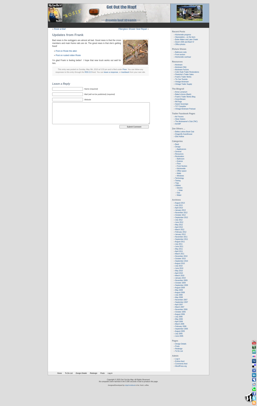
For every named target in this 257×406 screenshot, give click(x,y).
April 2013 (179, 208)
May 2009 (179, 290)
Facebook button (254, 394)
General (178, 152)
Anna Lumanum (181, 92)
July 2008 (179, 295)
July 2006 (179, 317)
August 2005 (180, 331)
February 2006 (180, 326)
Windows (180, 176)
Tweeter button (254, 398)
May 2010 (179, 271)
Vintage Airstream (182, 82)
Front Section (182, 166)
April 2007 (179, 305)
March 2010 (179, 275)
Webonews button (254, 370)
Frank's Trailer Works (183, 77)
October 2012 (180, 215)
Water (179, 195)
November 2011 (181, 237)
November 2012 (181, 213)
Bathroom (180, 159)
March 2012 (179, 229)
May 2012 (179, 225)
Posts (177, 346)
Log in (177, 359)
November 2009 (181, 280)
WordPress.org (181, 366)
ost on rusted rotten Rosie (69, 55)
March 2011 (179, 254)
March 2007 (179, 307)
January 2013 (180, 210)
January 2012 (180, 234)
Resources (179, 154)
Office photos (180, 44)
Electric (180, 188)
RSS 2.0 (88, 72)
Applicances (181, 149)
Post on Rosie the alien (66, 51)
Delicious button (254, 366)
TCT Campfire (180, 106)
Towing (177, 181)
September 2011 (181, 239)
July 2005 (179, 334)
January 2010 (180, 278)
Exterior (180, 161)
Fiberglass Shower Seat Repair (132, 29)
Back (177, 144)
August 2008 (180, 292)
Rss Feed (254, 403)
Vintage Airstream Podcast (185, 109)
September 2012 (181, 217)
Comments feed (181, 364)
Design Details (180, 344)
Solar (181, 190)
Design (177, 147)
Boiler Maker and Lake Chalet (186, 39)
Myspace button (254, 380)
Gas (178, 193)
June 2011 (179, 246)
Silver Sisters (180, 119)
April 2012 (179, 227)
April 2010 (179, 273)
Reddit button (254, 384)
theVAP (178, 124)
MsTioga (178, 102)
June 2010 (179, 268)
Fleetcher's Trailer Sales (184, 74)
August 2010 (180, 263)
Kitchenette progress (183, 35)
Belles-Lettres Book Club (184, 132)
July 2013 (179, 205)
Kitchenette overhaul (183, 57)
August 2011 (180, 242)
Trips (177, 183)
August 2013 (180, 203)
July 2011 (179, 244)
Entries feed (179, 361)
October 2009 (180, 283)
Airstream (179, 65)
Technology (179, 178)
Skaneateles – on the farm (185, 37)
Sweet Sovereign (181, 104)
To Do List (179, 351)
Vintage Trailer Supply (183, 84)
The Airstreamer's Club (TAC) (186, 121)
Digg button (254, 361)
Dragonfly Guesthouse (183, 134)
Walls (179, 173)
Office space (181, 171)
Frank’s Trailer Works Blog (185, 97)
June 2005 (179, 336)
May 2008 (179, 297)
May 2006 (179, 319)
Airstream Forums (182, 70)
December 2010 (181, 256)
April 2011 (179, 251)
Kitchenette (181, 168)
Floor (125, 69)
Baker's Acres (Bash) (183, 94)
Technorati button (254, 389)
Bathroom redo (181, 52)
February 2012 (180, 232)
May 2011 (179, 249)
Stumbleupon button (254, 352)
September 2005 (181, 329)
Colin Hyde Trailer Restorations (187, 72)
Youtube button (254, 342)
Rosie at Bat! (60, 29)
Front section (180, 55)
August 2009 (180, 288)
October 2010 (180, 259)
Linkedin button (254, 375)
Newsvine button (254, 347)
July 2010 (179, 266)
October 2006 (180, 312)
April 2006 (179, 321)
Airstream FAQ (181, 67)
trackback (125, 72)
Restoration (179, 156)
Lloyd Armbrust (130, 385)
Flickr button (254, 356)
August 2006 (180, 314)
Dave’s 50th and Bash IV (184, 42)
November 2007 (181, 300)
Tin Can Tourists (181, 79)
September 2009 (181, 285)
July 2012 (179, 220)
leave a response (111, 72)
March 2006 (179, 324)
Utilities (178, 185)
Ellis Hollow (179, 136)
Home (59, 373)
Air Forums (179, 117)
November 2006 (181, 309)
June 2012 (179, 222)
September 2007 (181, 302)
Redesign (178, 349)
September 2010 (181, 261)
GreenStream (180, 99)
